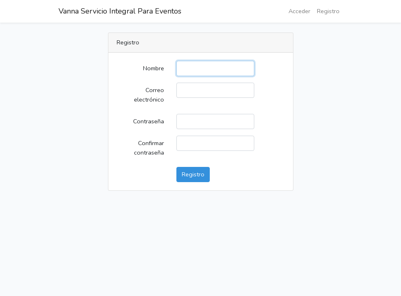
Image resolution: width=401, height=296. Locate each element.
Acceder (299, 11)
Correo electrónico (149, 95)
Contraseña (148, 121)
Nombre (153, 68)
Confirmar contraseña (149, 148)
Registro (328, 11)
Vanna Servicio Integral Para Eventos (120, 11)
